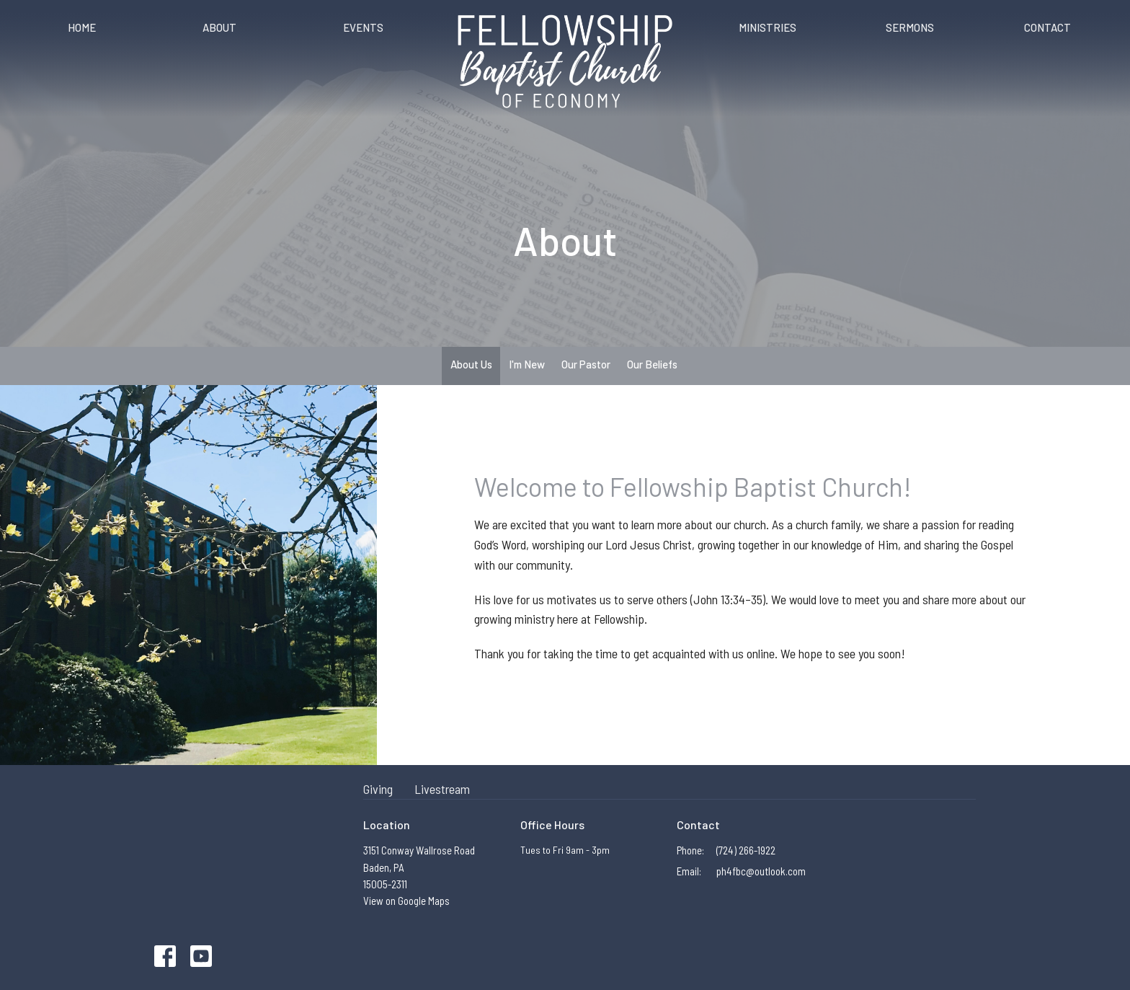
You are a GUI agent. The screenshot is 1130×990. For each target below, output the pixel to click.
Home (82, 27)
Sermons (910, 27)
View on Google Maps (406, 900)
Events (363, 27)
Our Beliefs (652, 364)
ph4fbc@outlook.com (761, 871)
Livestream (442, 789)
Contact (1047, 27)
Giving (378, 789)
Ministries (767, 27)
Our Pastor (585, 364)
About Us (471, 364)
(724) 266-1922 (745, 850)
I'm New (527, 364)
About (219, 27)
